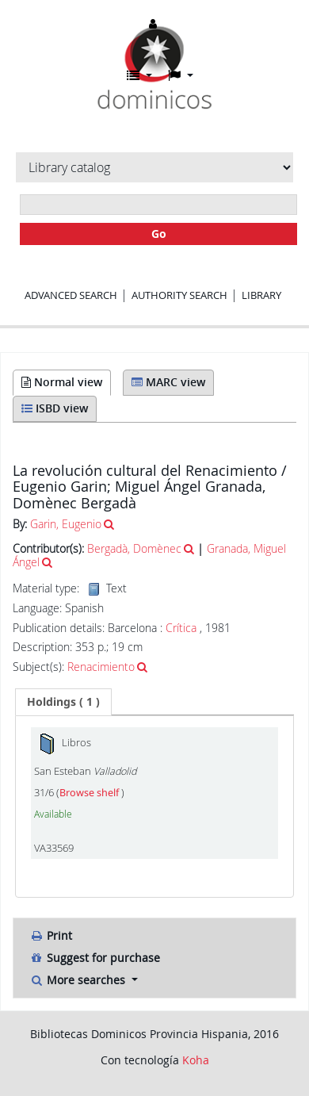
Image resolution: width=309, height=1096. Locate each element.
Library (261, 295)
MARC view (168, 381)
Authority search (179, 295)
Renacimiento (101, 666)
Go (158, 233)
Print (50, 935)
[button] (139, 75)
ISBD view (54, 408)
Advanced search (71, 295)
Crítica (181, 627)
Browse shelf (90, 792)
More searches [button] (78, 979)
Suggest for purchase (94, 957)
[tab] (63, 701)
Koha (195, 1059)
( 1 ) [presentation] (63, 701)
